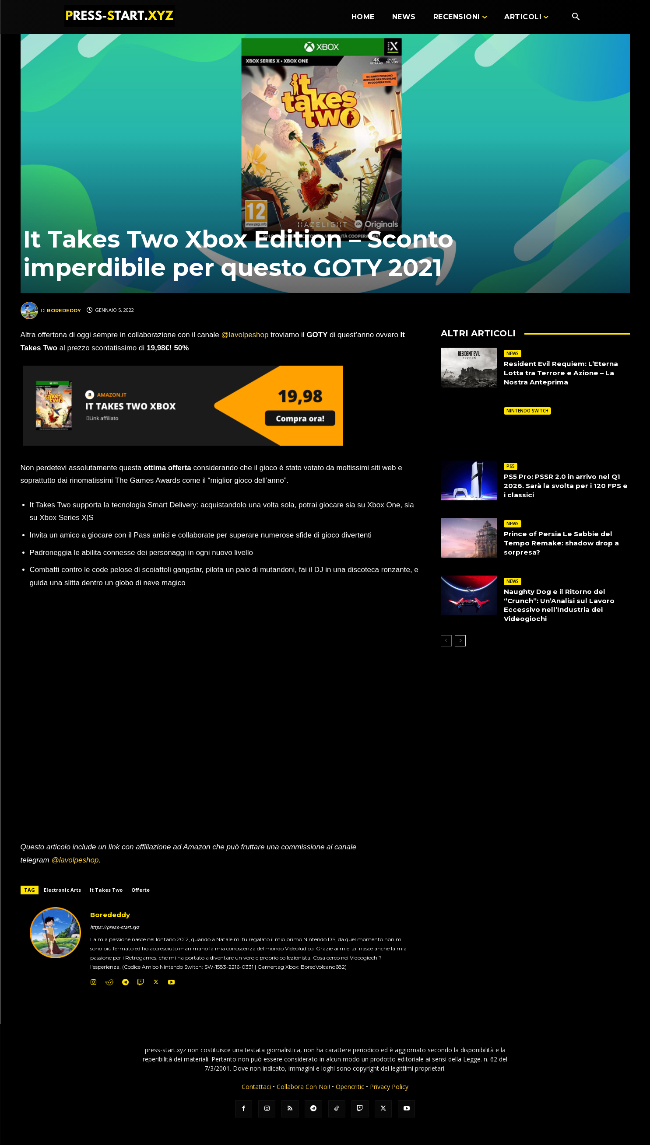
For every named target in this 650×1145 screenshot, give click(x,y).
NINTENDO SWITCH (527, 411)
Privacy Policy (389, 1086)
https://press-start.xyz (114, 927)
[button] (576, 17)
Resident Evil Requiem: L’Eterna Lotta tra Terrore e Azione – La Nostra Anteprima (563, 373)
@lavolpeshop (246, 335)
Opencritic (351, 1086)
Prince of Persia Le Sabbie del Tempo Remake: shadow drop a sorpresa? (564, 543)
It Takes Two (106, 890)
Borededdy (64, 310)
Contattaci (256, 1086)
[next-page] (460, 640)
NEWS (512, 353)
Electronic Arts (62, 890)
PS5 (510, 466)
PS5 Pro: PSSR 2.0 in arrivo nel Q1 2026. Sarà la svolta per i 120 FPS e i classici (565, 485)
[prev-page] (446, 640)
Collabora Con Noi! (303, 1086)
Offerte (140, 890)
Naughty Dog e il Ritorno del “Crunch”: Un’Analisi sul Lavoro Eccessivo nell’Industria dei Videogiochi (561, 605)
